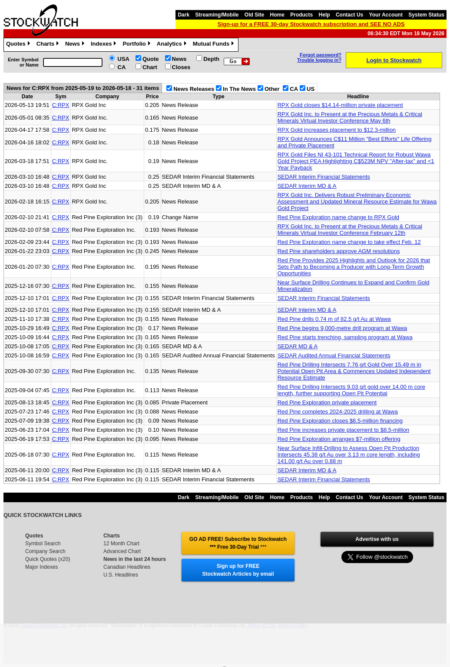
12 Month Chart (121, 543)
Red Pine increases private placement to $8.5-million (344, 430)
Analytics (173, 45)
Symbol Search (42, 543)
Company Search (45, 551)
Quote (150, 59)
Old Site (254, 15)
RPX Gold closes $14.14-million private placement (340, 105)
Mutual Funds (214, 45)
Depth (211, 59)
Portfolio (137, 45)
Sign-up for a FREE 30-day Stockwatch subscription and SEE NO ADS (311, 24)
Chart (149, 67)
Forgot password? (320, 54)
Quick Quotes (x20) (47, 559)
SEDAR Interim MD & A (307, 186)
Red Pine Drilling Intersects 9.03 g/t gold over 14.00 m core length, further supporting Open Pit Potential (351, 390)
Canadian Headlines (126, 567)
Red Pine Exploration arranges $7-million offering (339, 439)
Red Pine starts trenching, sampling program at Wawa (345, 337)
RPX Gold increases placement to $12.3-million (337, 130)
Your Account (386, 15)
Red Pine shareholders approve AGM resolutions (339, 251)
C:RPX (60, 105)
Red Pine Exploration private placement (327, 402)
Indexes (104, 45)
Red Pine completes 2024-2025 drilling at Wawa (338, 411)
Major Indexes (41, 567)
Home (277, 15)
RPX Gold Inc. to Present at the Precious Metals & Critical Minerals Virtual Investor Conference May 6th (350, 117)
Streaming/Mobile (216, 15)
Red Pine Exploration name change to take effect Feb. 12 (349, 242)
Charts (48, 45)
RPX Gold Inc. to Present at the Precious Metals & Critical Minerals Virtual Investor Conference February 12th (350, 229)
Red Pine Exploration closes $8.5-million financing (340, 420)
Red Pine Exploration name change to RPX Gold (338, 217)
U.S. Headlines (120, 575)
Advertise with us (376, 539)
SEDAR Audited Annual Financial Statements (334, 355)
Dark (183, 15)
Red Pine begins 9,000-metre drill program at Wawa (342, 328)
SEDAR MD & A (298, 346)
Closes (181, 67)
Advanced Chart (122, 551)
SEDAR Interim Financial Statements (324, 176)
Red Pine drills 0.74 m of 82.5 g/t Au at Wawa (334, 319)
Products (301, 15)
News (75, 45)
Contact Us (349, 15)
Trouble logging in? (319, 60)
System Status (426, 15)
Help (324, 15)
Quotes (19, 45)
